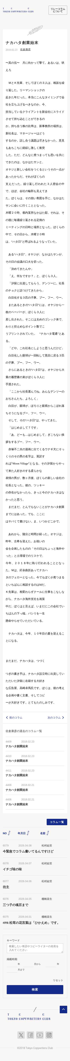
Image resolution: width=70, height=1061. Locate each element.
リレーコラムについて (58, 10)
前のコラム (15, 716)
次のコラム (54, 716)
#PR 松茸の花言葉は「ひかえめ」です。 (31, 922)
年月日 (24, 832)
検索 (35, 989)
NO (7, 832)
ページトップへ (63, 1009)
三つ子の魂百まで (15, 904)
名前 (44, 832)
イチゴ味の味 (12, 869)
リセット (58, 979)
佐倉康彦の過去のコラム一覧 (24, 730)
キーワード (13, 939)
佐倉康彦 (25, 49)
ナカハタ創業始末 (18, 745)
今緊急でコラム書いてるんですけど (28, 851)
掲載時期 (12, 958)
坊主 (6, 887)
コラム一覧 (57, 821)
